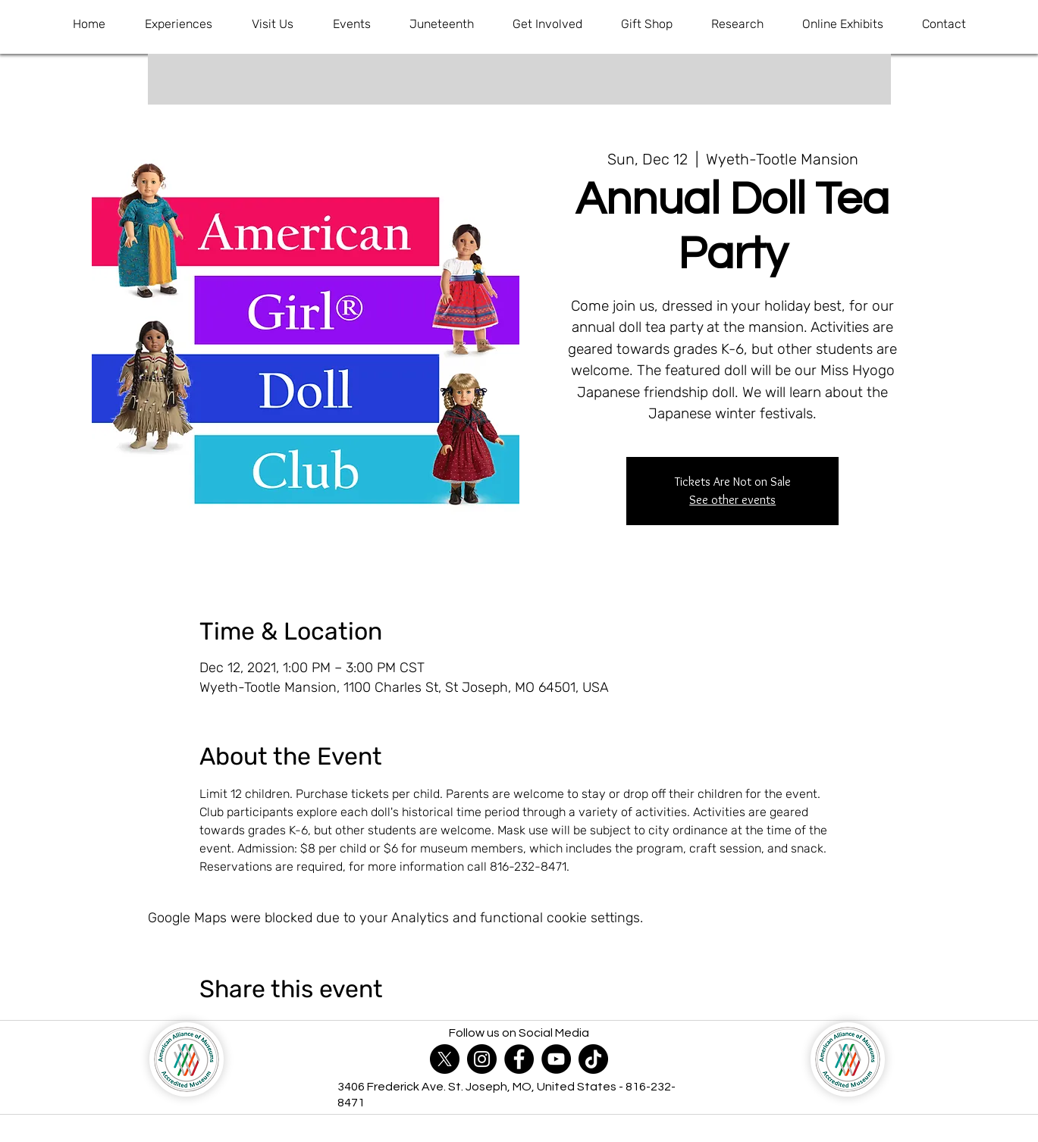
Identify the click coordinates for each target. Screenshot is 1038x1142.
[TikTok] (593, 1059)
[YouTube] (556, 1059)
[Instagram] (482, 1059)
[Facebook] (519, 1059)
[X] (444, 1059)
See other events (732, 500)
